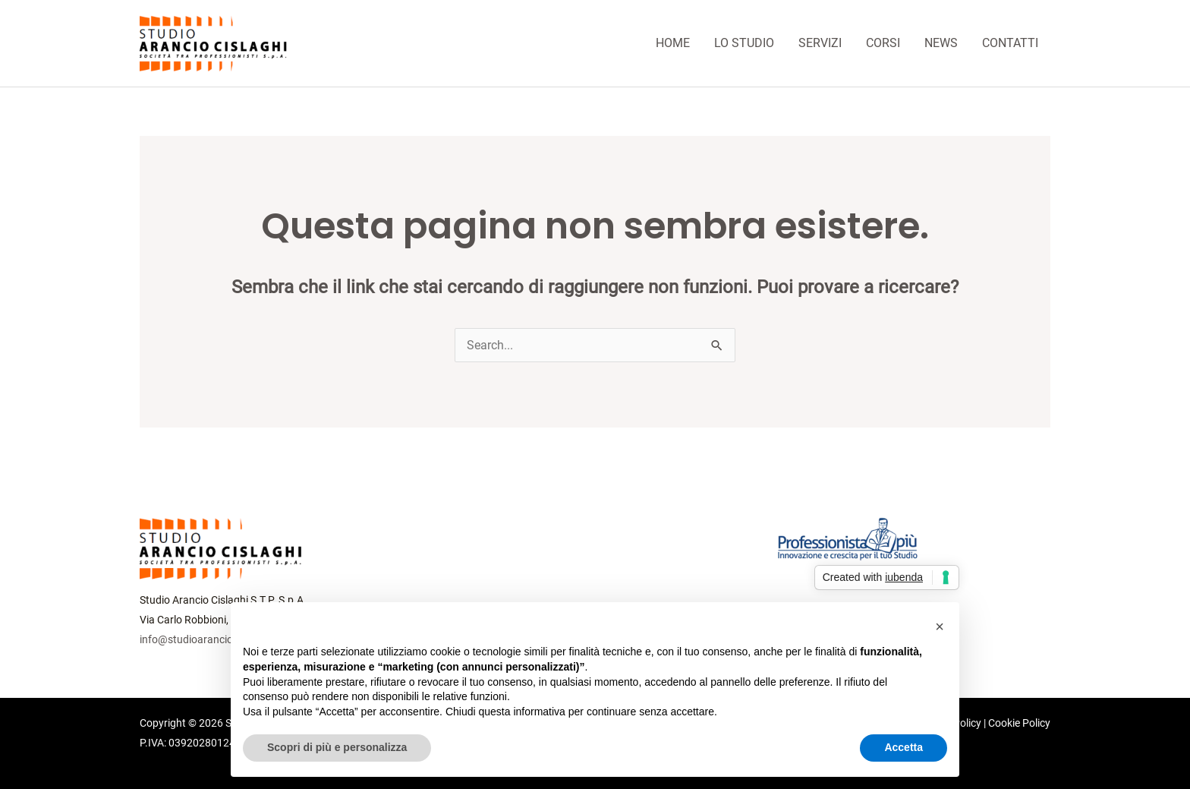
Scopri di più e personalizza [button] (337, 747)
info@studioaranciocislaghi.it (209, 639)
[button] (939, 626)
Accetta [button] (903, 747)
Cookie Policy (1019, 723)
